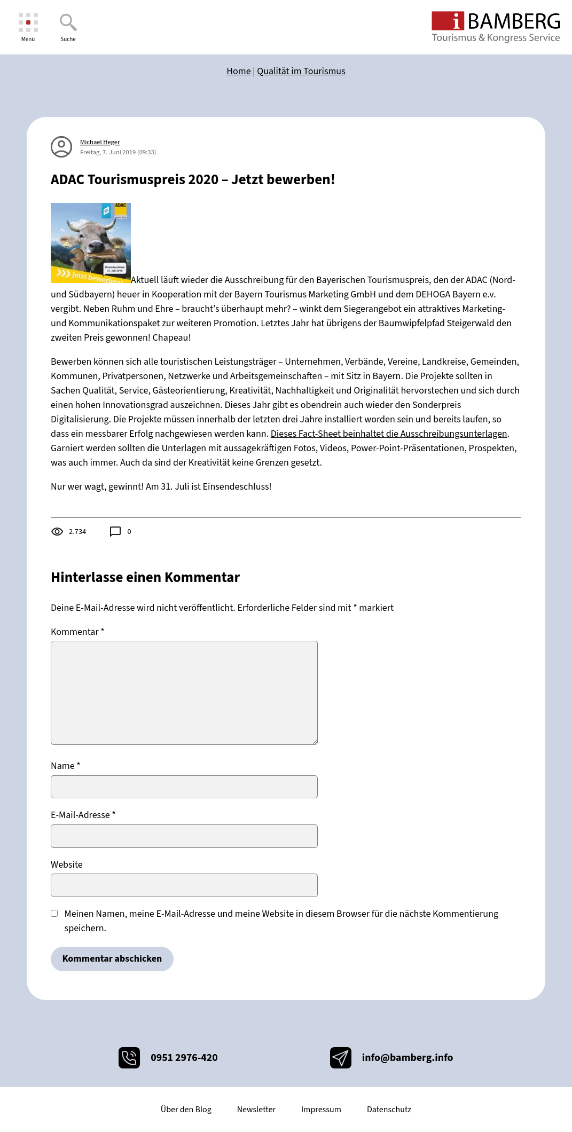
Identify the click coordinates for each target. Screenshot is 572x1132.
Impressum (321, 1109)
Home (238, 71)
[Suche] (68, 27)
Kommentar (78, 632)
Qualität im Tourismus (301, 71)
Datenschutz (389, 1109)
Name (66, 766)
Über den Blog (186, 1109)
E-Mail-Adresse (83, 815)
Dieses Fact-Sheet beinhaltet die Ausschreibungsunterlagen (389, 434)
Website (67, 864)
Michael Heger (100, 142)
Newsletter (256, 1109)
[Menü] (28, 27)
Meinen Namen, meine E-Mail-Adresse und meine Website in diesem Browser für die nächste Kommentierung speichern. (281, 921)
